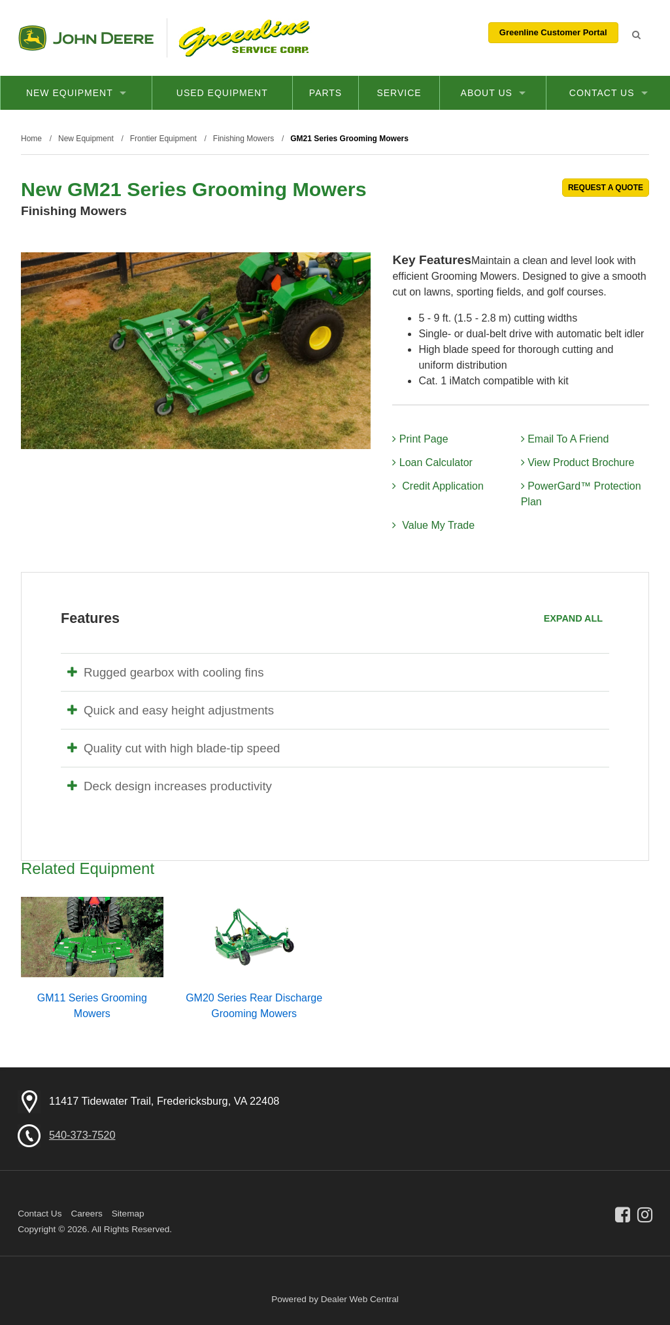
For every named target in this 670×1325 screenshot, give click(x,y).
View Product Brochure (578, 462)
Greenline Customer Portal (553, 32)
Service (399, 93)
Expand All (573, 618)
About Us (493, 93)
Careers (86, 1213)
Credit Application (437, 486)
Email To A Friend (565, 438)
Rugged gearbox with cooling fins (165, 672)
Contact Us (608, 93)
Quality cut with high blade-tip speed (173, 748)
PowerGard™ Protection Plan (581, 493)
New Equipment (76, 93)
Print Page (420, 438)
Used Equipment (222, 93)
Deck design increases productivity (169, 786)
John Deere (86, 38)
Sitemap (128, 1213)
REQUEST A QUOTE (605, 187)
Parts (325, 93)
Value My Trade (433, 525)
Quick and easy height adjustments (170, 710)
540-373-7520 (82, 1135)
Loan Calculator (432, 462)
